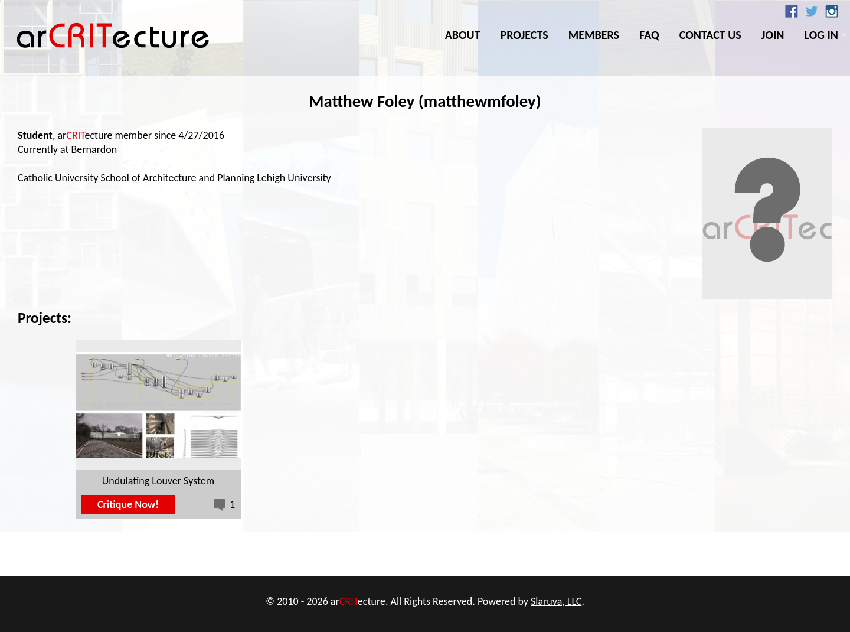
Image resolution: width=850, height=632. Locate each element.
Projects (524, 35)
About (462, 35)
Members (593, 35)
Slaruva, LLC (556, 601)
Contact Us (710, 35)
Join (772, 35)
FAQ (649, 35)
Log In (821, 35)
